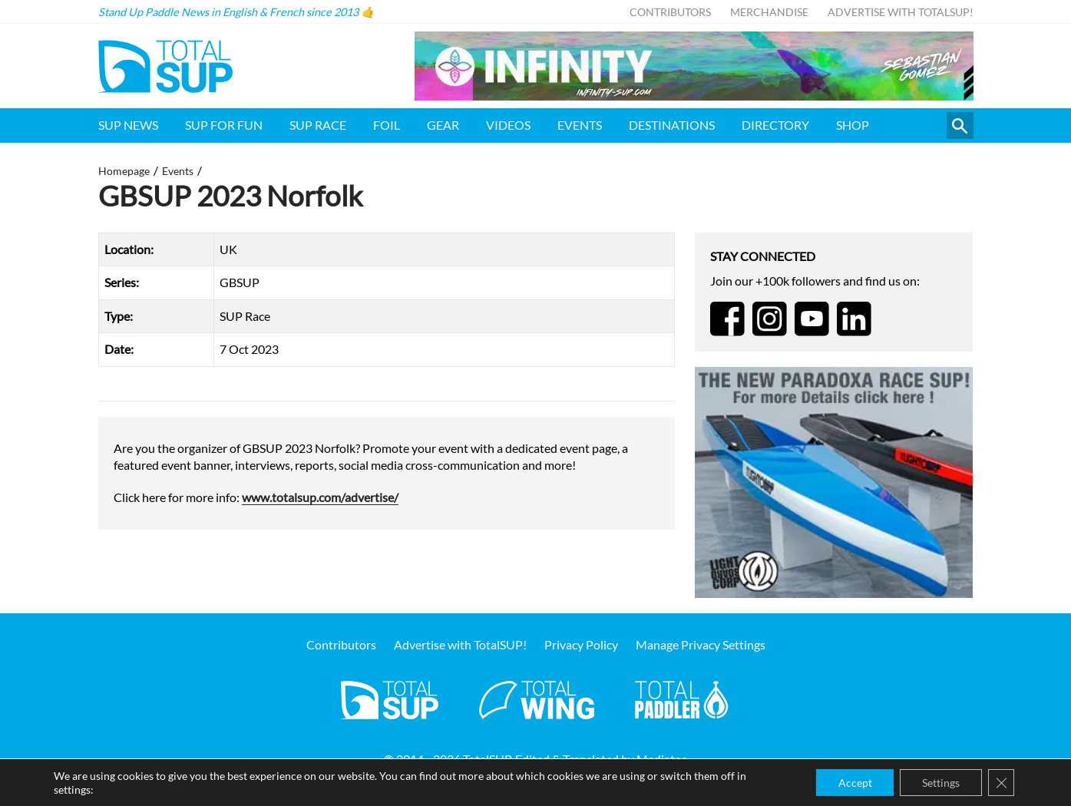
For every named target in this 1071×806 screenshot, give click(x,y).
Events (579, 124)
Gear (443, 124)
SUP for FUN (224, 124)
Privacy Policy (581, 644)
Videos (508, 124)
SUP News (128, 124)
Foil (386, 124)
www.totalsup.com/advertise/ (320, 497)
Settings (938, 781)
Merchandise (769, 11)
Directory (775, 124)
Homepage (124, 170)
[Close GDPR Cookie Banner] (1000, 782)
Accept (851, 781)
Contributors (670, 11)
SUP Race (317, 124)
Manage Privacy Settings (700, 644)
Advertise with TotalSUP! (900, 11)
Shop (852, 124)
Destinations (672, 124)
